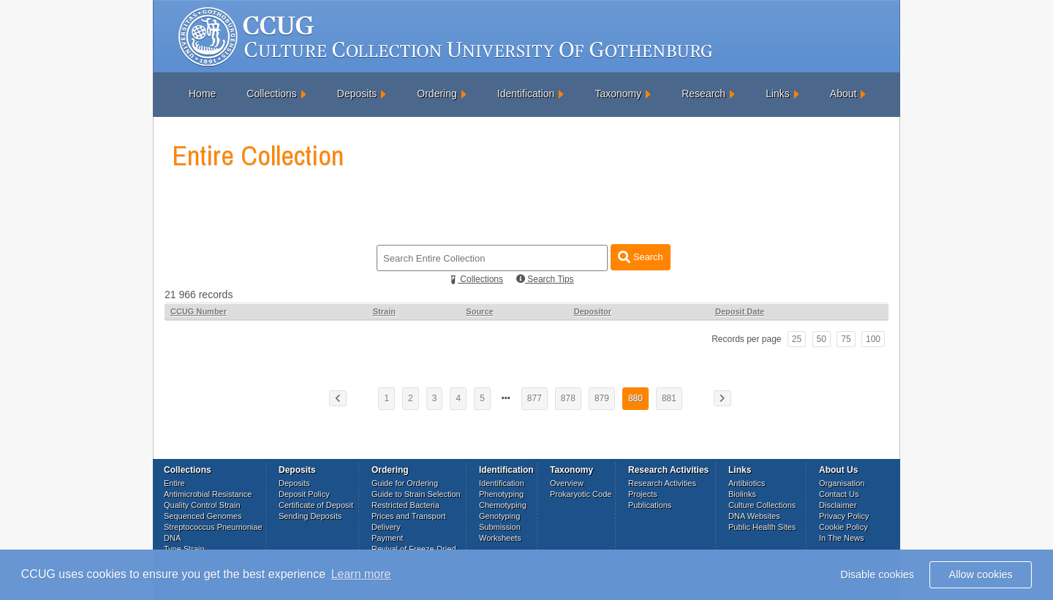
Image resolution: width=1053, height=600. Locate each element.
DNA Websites (754, 516)
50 (821, 339)
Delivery (386, 527)
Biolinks (742, 494)
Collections (271, 93)
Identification (526, 93)
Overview (567, 483)
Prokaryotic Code (580, 494)
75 (845, 339)
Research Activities (662, 483)
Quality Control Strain (202, 505)
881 (669, 398)
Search (640, 256)
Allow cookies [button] (981, 574)
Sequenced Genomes (202, 516)
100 (873, 339)
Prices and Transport (408, 516)
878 (568, 398)
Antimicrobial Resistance (208, 494)
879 (602, 398)
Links (778, 93)
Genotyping (499, 516)
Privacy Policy (844, 516)
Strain (384, 311)
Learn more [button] (361, 574)
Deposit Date (739, 311)
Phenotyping (501, 494)
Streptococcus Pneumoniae (213, 527)
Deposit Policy (304, 494)
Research (703, 93)
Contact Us (838, 494)
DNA (172, 537)
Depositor (592, 311)
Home (202, 93)
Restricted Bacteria (405, 505)
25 (796, 339)
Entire (174, 483)
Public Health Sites (762, 527)
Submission (500, 527)
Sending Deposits (310, 516)
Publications (649, 505)
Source (479, 311)
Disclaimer (837, 505)
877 (534, 398)
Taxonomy (618, 93)
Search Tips (545, 279)
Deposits (357, 93)
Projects (642, 494)
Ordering (436, 93)
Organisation (841, 483)
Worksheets (500, 537)
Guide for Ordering (404, 483)
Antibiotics (746, 483)
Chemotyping (502, 505)
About (843, 93)
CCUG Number (198, 311)
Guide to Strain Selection (416, 494)
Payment (387, 537)
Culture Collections (762, 505)
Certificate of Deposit (316, 505)
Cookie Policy (843, 527)
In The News (841, 537)
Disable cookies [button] (877, 574)
